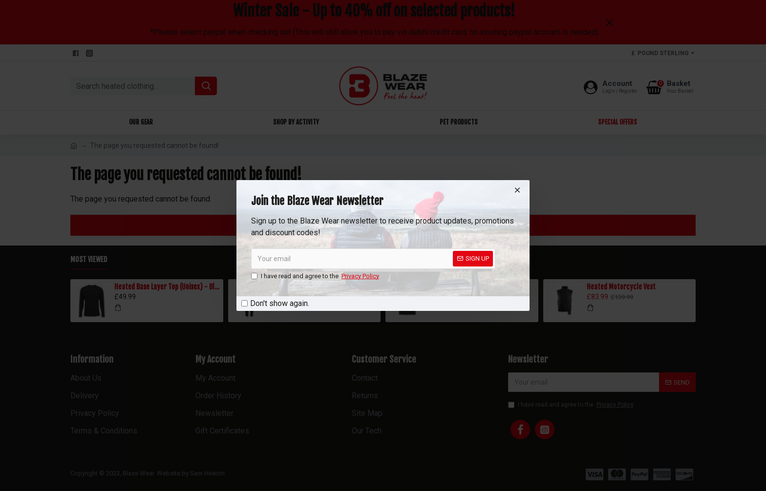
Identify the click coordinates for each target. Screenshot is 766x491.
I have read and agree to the (316, 276)
